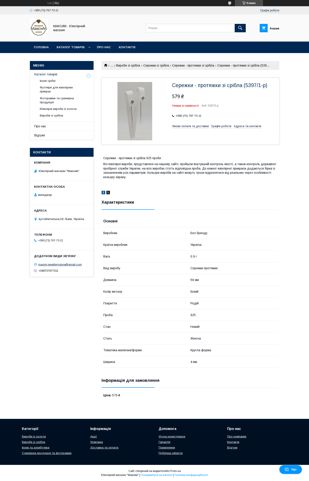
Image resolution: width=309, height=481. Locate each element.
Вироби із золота (34, 436)
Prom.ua (175, 471)
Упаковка (96, 442)
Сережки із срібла (156, 65)
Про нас (104, 47)
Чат (291, 469)
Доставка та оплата (104, 447)
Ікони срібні (48, 80)
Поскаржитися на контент (156, 475)
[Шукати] (240, 28)
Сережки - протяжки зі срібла (193, 65)
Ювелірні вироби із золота (58, 109)
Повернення (167, 447)
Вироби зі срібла (128, 65)
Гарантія (164, 442)
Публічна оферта (170, 453)
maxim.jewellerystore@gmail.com (60, 264)
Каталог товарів (70, 47)
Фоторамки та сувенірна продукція (57, 100)
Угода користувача (172, 436)
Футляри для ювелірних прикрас (56, 89)
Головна (41, 47)
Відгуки (39, 135)
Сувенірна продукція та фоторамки (46, 453)
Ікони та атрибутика (35, 447)
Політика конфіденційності (191, 475)
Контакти (127, 47)
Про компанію (236, 436)
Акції (93, 436)
